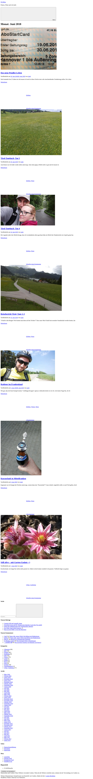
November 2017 (8, 725)
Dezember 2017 (8, 723)
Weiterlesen (4, 82)
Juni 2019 (6, 708)
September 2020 (8, 685)
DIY (5, 651)
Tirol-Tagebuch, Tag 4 (10, 228)
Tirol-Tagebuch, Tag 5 (10, 158)
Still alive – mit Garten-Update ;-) (15, 562)
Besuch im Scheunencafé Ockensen (20, 639)
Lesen (5, 658)
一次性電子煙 (8, 642)
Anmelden (7, 757)
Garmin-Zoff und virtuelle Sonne (13, 623)
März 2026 (7, 674)
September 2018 (8, 716)
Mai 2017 (6, 734)
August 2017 (7, 729)
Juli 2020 (6, 688)
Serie (5, 663)
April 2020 (7, 693)
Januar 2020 (7, 697)
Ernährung (7, 654)
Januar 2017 (7, 740)
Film (5, 655)
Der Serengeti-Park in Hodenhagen (26, 641)
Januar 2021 (7, 680)
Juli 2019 (6, 706)
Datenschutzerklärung (10, 747)
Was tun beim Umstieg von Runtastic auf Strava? (28, 642)
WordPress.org (8, 761)
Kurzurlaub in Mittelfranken (13, 478)
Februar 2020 (7, 696)
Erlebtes (28, 95)
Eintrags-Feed (8, 758)
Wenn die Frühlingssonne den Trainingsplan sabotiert (18, 626)
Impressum (7, 750)
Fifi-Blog (3, 2)
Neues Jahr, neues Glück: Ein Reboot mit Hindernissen (24, 636)
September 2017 (8, 728)
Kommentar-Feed (9, 760)
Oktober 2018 (8, 714)
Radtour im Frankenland (12, 384)
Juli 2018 (6, 717)
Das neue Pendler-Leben (11, 73)
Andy (29, 76)
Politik (6, 660)
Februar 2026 (7, 676)
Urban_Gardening (31, 585)
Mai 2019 (6, 709)
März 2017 (7, 737)
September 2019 (8, 703)
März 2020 (7, 694)
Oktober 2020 (8, 683)
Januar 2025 (7, 677)
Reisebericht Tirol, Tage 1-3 (13, 314)
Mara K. (6, 639)
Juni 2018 (6, 719)
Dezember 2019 (8, 699)
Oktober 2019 (8, 702)
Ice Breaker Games (9, 641)
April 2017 (7, 736)
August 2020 (7, 686)
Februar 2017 (7, 739)
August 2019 (7, 705)
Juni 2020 (6, 690)
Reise (32, 181)
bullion (6, 638)
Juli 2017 (6, 731)
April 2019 (7, 711)
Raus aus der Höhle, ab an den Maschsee (15, 629)
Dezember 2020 (8, 682)
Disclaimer (7, 748)
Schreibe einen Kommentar (33, 108)
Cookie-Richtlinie (50, 776)
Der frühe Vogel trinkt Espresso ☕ (13, 628)
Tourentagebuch (8, 666)
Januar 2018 (7, 722)
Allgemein (7, 649)
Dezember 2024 (8, 679)
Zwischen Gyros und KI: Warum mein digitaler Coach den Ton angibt (23, 625)
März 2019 (7, 713)
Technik (6, 664)
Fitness (33, 407)
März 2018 (7, 720)
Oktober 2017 (8, 726)
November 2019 (8, 700)
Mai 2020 (6, 691)
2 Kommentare (30, 420)
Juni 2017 (6, 732)
